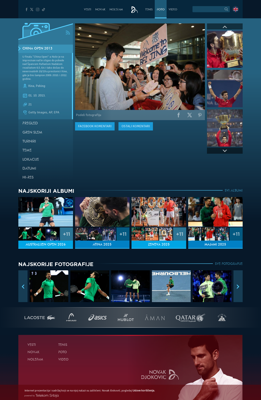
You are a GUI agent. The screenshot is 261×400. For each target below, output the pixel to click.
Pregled (30, 123)
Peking (40, 86)
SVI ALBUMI (234, 190)
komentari (95, 126)
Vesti (87, 9)
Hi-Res (28, 178)
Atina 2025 (102, 244)
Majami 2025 (215, 244)
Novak (100, 9)
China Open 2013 (37, 48)
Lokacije (30, 160)
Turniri (29, 142)
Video (173, 9)
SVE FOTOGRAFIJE (229, 264)
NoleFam (116, 9)
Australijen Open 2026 (46, 244)
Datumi (29, 169)
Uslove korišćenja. (144, 390)
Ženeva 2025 (159, 244)
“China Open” (41, 56)
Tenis (149, 9)
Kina (31, 86)
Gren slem (32, 133)
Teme (27, 150)
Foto (161, 9)
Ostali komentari (136, 126)
